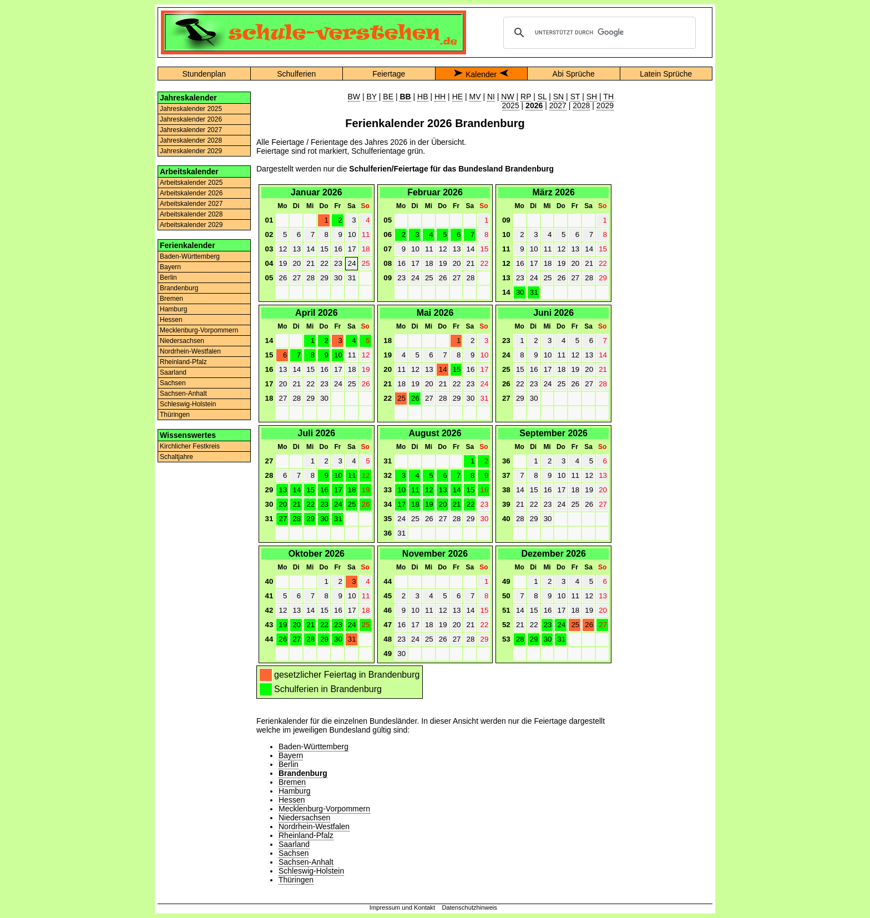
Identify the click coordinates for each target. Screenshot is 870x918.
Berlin (168, 277)
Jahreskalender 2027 (191, 130)
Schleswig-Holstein (188, 404)
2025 (510, 105)
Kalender (481, 74)
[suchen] (598, 32)
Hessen (171, 320)
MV (475, 96)
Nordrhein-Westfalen (190, 351)
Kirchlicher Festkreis (190, 446)
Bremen (171, 298)
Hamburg (173, 309)
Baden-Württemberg (190, 256)
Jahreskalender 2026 (191, 119)
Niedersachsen (182, 341)
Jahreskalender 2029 (191, 151)
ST (575, 96)
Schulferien (296, 73)
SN (558, 96)
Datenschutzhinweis (469, 907)
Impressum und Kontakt (402, 907)
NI (491, 96)
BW (354, 96)
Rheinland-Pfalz (183, 362)
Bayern (170, 267)
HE (457, 96)
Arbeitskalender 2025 (191, 182)
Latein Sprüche (666, 73)
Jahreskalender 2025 (191, 109)
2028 (581, 105)
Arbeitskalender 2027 (191, 204)
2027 (557, 105)
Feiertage (388, 73)
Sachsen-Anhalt (183, 393)
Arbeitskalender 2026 (191, 193)
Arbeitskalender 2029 (191, 225)
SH (591, 96)
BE (388, 96)
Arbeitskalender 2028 (191, 214)
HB (422, 96)
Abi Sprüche (574, 73)
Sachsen (173, 383)
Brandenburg (179, 288)
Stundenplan (204, 73)
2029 (605, 105)
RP (525, 96)
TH (608, 96)
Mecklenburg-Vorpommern (199, 330)
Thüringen (175, 414)
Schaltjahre (176, 457)
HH (440, 96)
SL (542, 96)
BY (371, 96)
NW (507, 96)
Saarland (173, 372)
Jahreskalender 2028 (191, 140)
